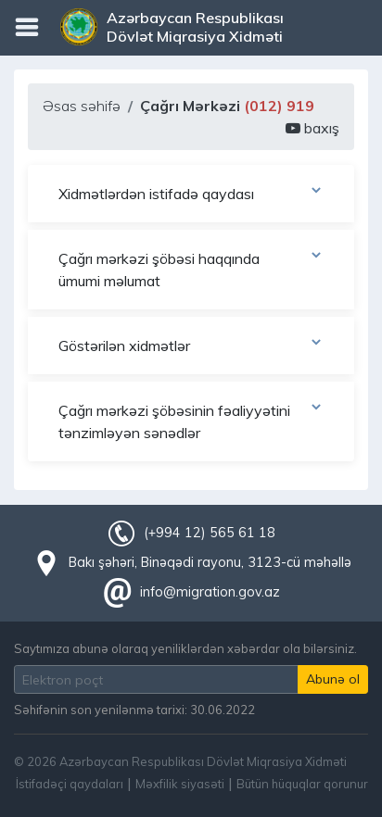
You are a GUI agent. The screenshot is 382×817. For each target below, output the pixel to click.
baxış (312, 128)
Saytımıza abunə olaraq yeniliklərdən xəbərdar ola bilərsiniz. (185, 648)
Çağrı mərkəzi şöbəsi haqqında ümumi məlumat (191, 268)
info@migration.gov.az (210, 592)
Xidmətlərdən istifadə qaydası (191, 192)
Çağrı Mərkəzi (227, 105)
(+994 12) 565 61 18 (209, 532)
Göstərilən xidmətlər (191, 344)
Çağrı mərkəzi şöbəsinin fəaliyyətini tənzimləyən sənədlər (191, 420)
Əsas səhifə (82, 105)
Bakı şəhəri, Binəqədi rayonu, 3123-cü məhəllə (210, 562)
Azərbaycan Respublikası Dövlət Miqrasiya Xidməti (195, 26)
